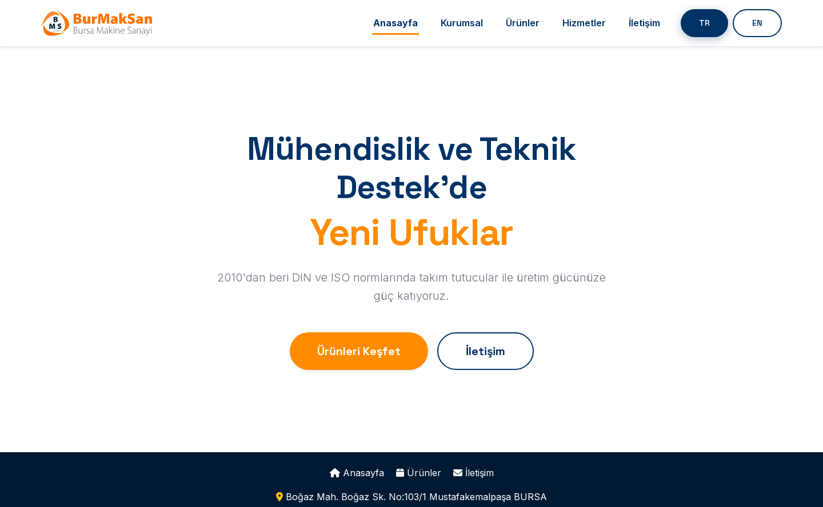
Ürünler (523, 23)
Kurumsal (462, 23)
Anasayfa (395, 23)
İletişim (644, 23)
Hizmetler (584, 23)
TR (704, 23)
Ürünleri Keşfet (359, 351)
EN (757, 23)
